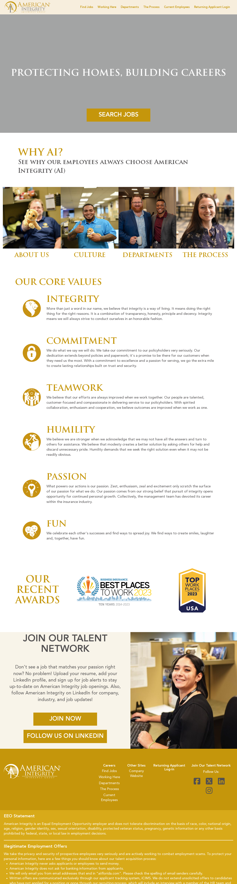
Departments (130, 7)
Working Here (107, 7)
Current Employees (177, 7)
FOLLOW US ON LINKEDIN (65, 736)
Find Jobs (86, 7)
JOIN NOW (65, 719)
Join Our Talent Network (211, 765)
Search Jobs (118, 115)
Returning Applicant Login (212, 7)
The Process (151, 7)
